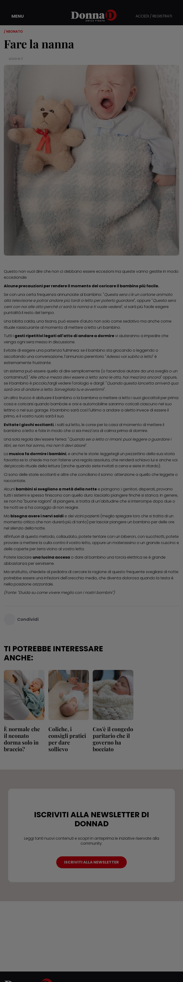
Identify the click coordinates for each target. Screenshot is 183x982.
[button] (14, 16)
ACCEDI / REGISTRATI (154, 16)
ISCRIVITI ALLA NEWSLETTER (91, 862)
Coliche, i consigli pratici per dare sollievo (67, 739)
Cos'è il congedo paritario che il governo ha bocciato (113, 739)
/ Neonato (13, 31)
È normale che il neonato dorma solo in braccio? (22, 739)
